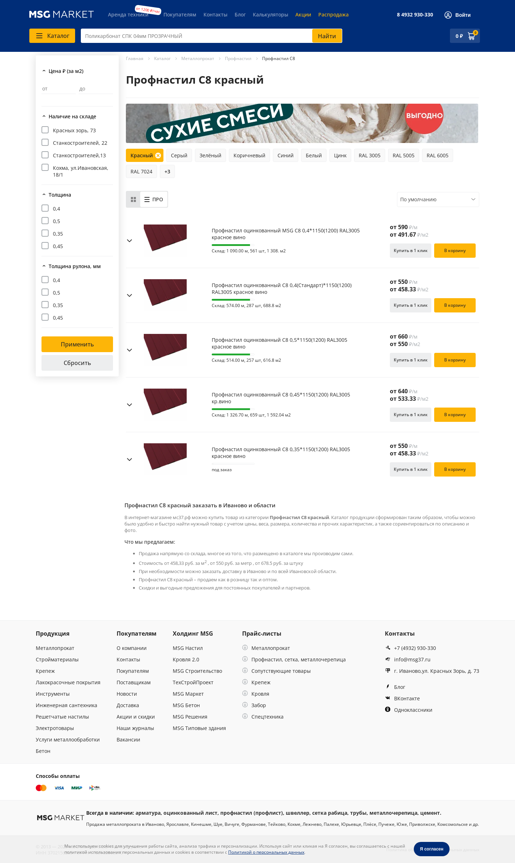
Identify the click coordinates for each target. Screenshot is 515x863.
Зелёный (210, 155)
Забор (254, 705)
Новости (127, 693)
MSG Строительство (197, 670)
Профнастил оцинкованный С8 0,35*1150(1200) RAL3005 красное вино (281, 452)
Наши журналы (135, 728)
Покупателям (179, 14)
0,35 (58, 233)
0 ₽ (459, 36)
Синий (286, 155)
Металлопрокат (55, 648)
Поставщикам (134, 682)
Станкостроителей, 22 (80, 142)
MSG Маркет (188, 693)
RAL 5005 (404, 155)
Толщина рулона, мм (75, 266)
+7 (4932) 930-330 (410, 648)
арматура (148, 812)
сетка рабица (329, 812)
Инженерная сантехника (66, 705)
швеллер (297, 812)
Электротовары (55, 728)
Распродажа (333, 14)
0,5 (56, 221)
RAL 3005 (370, 155)
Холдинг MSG (193, 633)
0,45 (58, 246)
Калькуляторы (270, 14)
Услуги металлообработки (68, 739)
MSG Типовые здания (199, 728)
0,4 (56, 208)
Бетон (43, 751)
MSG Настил (188, 648)
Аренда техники (128, 14)
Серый (179, 155)
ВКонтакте (402, 698)
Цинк (340, 155)
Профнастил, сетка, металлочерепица (294, 659)
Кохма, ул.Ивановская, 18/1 (80, 171)
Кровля (255, 693)
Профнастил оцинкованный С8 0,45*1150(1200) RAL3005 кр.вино (281, 397)
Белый (314, 155)
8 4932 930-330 (415, 14)
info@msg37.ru (408, 659)
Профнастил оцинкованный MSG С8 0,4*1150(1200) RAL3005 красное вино (286, 233)
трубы (358, 812)
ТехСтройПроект (193, 682)
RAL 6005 (437, 155)
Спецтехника (263, 716)
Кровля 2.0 (186, 659)
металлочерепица (393, 812)
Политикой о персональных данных (266, 852)
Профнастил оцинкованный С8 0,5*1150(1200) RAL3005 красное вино (279, 343)
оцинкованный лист (190, 812)
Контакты (215, 14)
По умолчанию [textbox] (418, 199)
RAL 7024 (141, 171)
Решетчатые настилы (62, 716)
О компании (132, 648)
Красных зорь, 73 (74, 130)
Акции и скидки (136, 716)
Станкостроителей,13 (79, 155)
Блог (240, 14)
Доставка (128, 705)
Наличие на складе (72, 116)
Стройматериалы (57, 659)
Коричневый (249, 155)
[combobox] (211, 36)
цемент (430, 812)
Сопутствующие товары (276, 670)
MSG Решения (190, 716)
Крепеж (45, 670)
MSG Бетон (186, 705)
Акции (303, 14)
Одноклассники (408, 709)
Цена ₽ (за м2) (66, 71)
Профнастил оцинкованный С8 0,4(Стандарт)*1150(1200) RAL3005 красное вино (282, 288)
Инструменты (53, 693)
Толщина (60, 194)
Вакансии (128, 739)
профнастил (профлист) (251, 812)
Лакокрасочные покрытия (68, 682)
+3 (167, 171)
